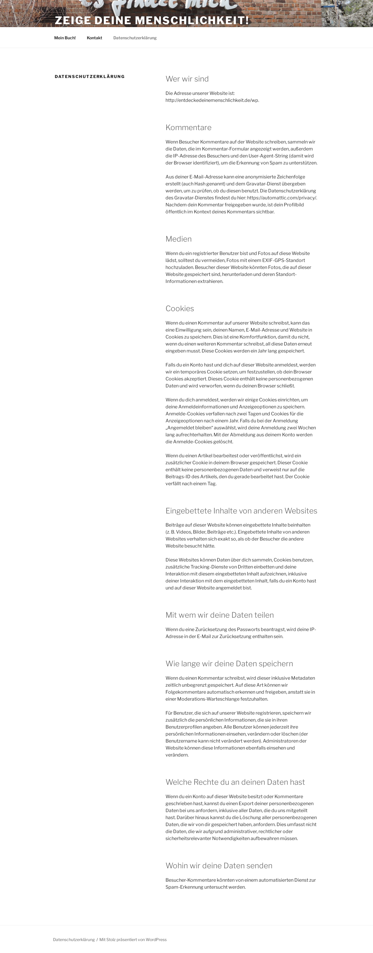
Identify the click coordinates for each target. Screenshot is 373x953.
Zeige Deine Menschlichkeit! (152, 20)
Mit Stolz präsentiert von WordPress (133, 939)
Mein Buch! (65, 37)
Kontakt (94, 37)
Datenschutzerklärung (135, 37)
